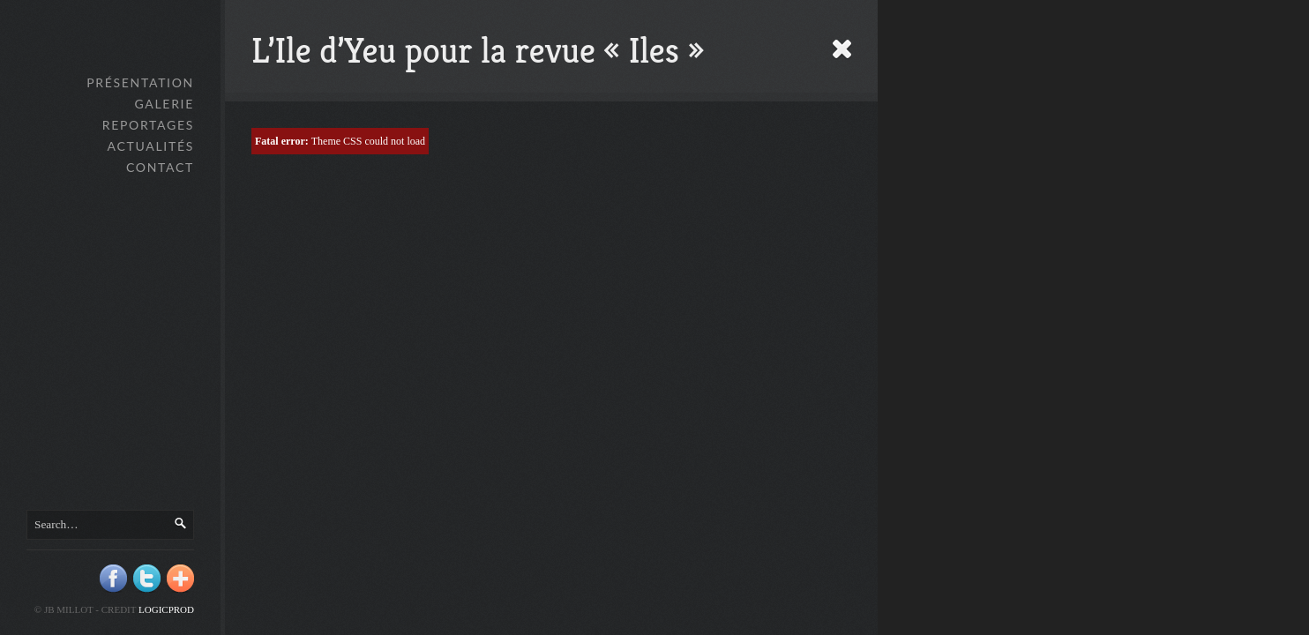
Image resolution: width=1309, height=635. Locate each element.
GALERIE (164, 103)
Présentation (140, 82)
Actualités (151, 145)
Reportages (148, 124)
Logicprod (166, 609)
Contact (160, 167)
